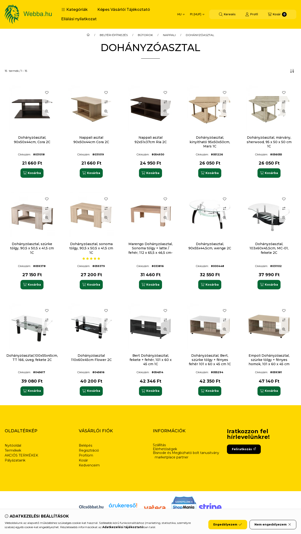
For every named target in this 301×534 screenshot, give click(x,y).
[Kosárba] (32, 173)
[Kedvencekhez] (46, 92)
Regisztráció (89, 450)
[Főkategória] (88, 35)
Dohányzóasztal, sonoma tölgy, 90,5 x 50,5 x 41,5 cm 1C (91, 248)
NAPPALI (169, 35)
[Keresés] (227, 14)
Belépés (85, 445)
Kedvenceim (89, 465)
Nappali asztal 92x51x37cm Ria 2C (151, 139)
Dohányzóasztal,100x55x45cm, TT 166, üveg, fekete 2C (32, 357)
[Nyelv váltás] (181, 14)
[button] (74, 9)
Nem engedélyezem (272, 524)
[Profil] (251, 14)
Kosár (83, 460)
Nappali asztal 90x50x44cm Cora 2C (91, 139)
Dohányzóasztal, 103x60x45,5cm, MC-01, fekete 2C (269, 248)
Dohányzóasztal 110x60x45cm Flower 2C (91, 357)
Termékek (13, 450)
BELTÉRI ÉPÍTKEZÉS (114, 35)
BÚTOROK (145, 35)
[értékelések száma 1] (91, 258)
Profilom (86, 455)
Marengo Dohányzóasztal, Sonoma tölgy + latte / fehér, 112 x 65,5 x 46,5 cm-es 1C (150, 250)
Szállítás (159, 445)
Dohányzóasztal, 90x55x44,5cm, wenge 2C (209, 246)
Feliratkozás (244, 449)
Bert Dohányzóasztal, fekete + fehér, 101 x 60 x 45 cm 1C (151, 359)
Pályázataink (15, 460)
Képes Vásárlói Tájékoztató (123, 9)
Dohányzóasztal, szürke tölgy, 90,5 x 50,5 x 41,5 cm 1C (32, 248)
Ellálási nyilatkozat (79, 19)
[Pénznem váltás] (197, 14)
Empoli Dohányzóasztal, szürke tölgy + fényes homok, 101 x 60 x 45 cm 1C (269, 362)
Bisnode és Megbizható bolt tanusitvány (186, 453)
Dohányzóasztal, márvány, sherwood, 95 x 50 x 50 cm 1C (269, 141)
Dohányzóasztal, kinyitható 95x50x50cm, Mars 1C (210, 141)
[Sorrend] (292, 71)
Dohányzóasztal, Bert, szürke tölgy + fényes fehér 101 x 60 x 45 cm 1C (210, 359)
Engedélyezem (227, 524)
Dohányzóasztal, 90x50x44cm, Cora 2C (32, 139)
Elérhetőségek (165, 449)
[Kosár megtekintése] (277, 14)
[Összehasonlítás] (46, 102)
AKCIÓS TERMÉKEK (21, 455)
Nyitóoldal (13, 445)
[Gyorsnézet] (46, 111)
